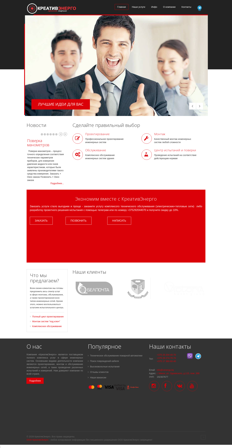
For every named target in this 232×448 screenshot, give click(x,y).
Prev (61, 134)
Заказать (41, 220)
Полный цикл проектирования (48, 320)
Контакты (186, 7)
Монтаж (159, 134)
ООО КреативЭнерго (37, 439)
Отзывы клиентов (98, 372)
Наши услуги (138, 7)
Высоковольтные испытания (104, 366)
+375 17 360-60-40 (166, 361)
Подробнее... (57, 183)
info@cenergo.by (165, 370)
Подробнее (35, 380)
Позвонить (79, 220)
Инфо (154, 7)
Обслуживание (95, 150)
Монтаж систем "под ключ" (46, 325)
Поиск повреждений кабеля (103, 361)
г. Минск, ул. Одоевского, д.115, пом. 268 (178, 373)
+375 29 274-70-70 (166, 358)
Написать (119, 220)
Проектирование (97, 134)
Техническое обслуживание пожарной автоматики (115, 355)
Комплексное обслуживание (47, 330)
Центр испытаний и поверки (175, 150)
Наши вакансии (97, 377)
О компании (169, 7)
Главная (121, 7)
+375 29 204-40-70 (166, 354)
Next (65, 134)
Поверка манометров (38, 142)
